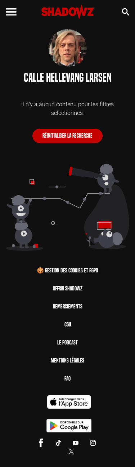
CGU (67, 324)
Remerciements (67, 306)
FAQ (67, 378)
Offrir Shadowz (67, 288)
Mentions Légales (67, 360)
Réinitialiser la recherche (67, 135)
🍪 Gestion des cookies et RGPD (67, 270)
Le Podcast (67, 342)
